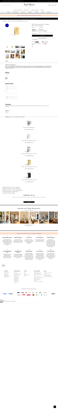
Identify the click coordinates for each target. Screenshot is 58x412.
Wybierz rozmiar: (34, 33)
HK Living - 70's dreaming (47, 274)
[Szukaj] (10, 4)
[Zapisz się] (29, 202)
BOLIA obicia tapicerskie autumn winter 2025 (38, 275)
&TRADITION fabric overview (37, 272)
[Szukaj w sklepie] (5, 4)
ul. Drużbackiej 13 (30, 210)
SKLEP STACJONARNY (26, 274)
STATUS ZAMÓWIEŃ (6, 272)
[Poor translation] (2, 302)
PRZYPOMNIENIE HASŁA (7, 275)
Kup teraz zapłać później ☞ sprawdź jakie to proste (29, 18)
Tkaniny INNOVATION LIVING (37, 273)
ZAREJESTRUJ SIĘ (6, 274)
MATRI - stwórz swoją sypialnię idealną (38, 281)
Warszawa (26, 210)
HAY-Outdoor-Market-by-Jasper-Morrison (48, 273)
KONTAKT (25, 275)
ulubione (49, 5)
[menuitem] (9, 12)
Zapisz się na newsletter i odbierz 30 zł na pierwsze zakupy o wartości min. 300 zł (29, 15)
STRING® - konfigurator (37, 278)
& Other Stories (26, 10)
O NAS (25, 272)
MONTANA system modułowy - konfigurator (37, 280)
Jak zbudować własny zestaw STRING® (38, 277)
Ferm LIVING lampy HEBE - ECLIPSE (48, 276)
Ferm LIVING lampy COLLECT (47, 275)
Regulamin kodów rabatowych (17, 273)
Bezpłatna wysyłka (16, 275)
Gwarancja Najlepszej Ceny (17, 274)
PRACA (25, 273)
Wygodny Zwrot (16, 272)
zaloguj (52, 5)
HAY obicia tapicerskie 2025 (37, 276)
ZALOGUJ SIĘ (5, 273)
